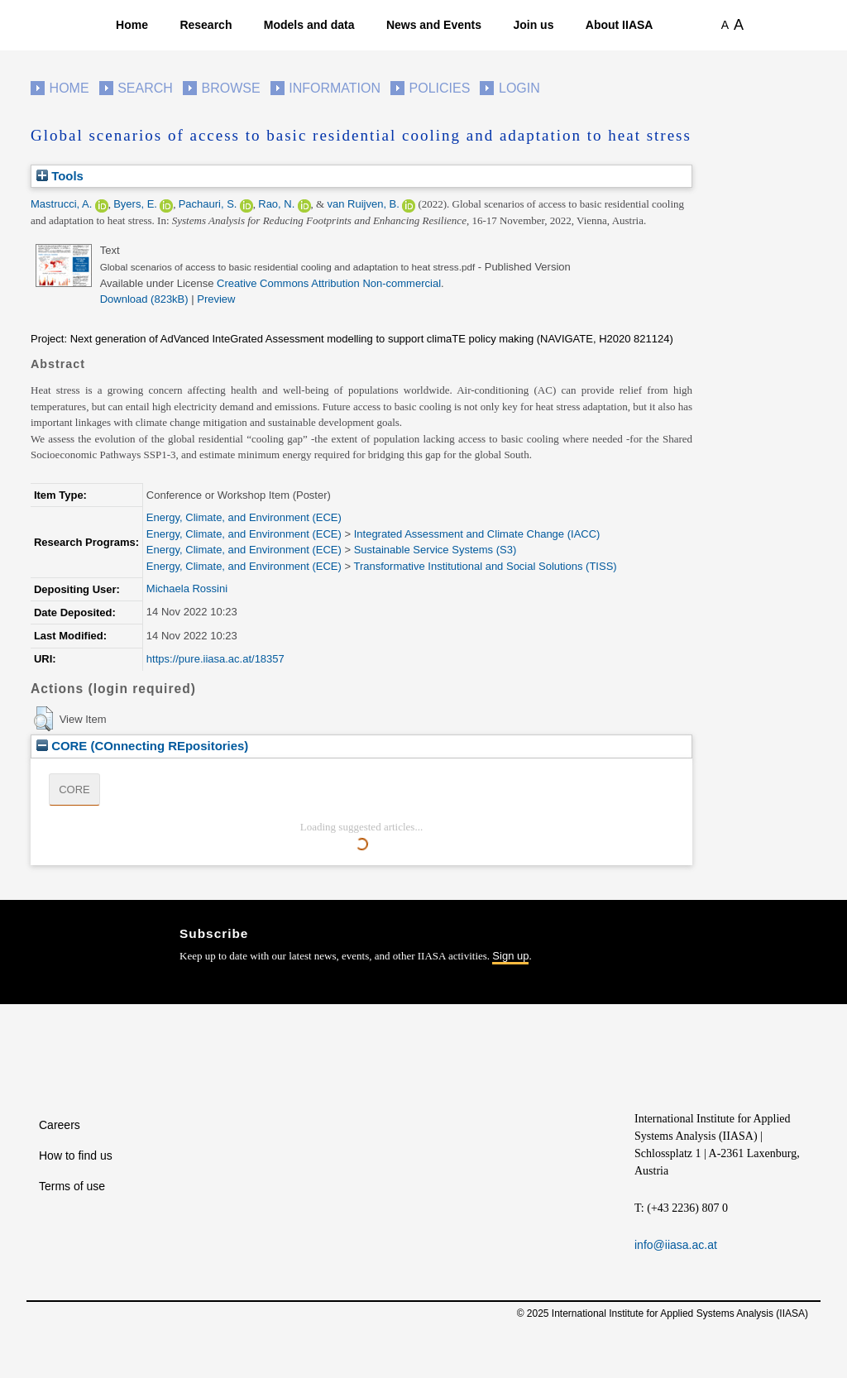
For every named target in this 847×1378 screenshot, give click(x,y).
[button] (43, 718)
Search (145, 88)
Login (519, 88)
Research (205, 24)
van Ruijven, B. (363, 204)
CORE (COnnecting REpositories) (142, 746)
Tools (60, 176)
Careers (59, 1125)
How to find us (75, 1155)
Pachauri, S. (208, 204)
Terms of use (72, 1186)
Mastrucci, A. (61, 204)
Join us (533, 24)
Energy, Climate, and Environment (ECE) (244, 517)
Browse (230, 88)
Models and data (309, 24)
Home (132, 24)
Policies (440, 88)
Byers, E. (135, 204)
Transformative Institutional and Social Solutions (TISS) (484, 566)
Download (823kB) (144, 299)
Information (334, 88)
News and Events (433, 24)
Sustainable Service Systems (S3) (435, 549)
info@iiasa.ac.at (675, 1244)
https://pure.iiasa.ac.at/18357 (215, 659)
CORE (74, 789)
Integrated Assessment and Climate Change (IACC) (477, 534)
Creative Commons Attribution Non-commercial (329, 283)
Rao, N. (276, 204)
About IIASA (619, 24)
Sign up (510, 956)
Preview (216, 299)
